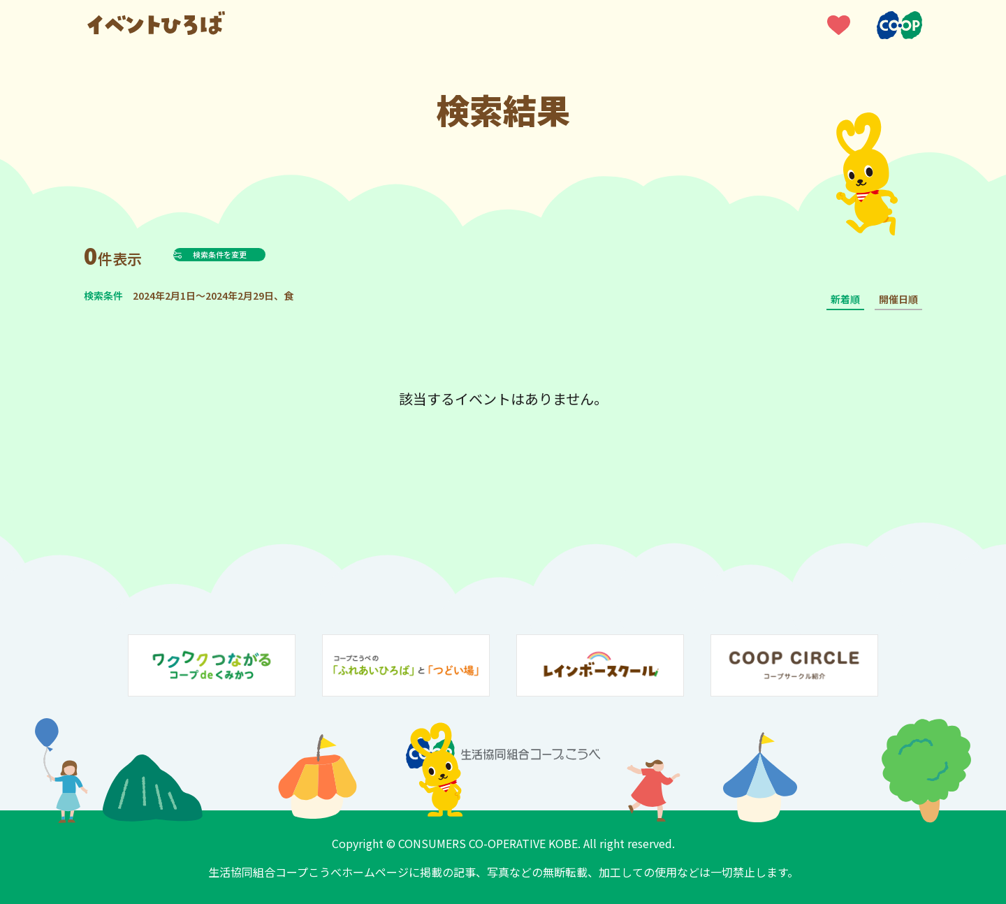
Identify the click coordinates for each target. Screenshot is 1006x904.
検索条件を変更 (254, 254)
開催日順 (898, 299)
